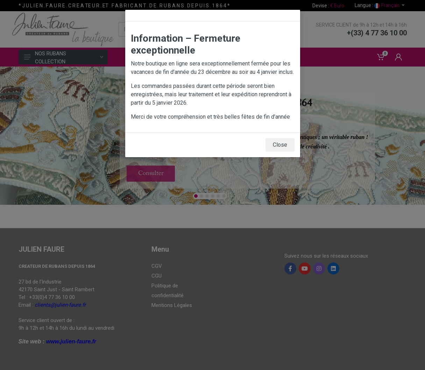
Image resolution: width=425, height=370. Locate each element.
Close (280, 144)
